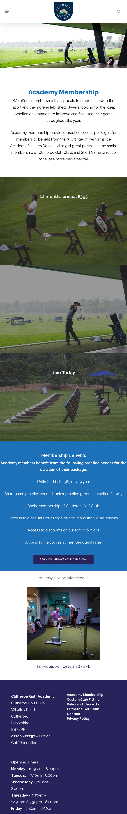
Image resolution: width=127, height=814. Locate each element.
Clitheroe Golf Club (83, 709)
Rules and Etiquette (83, 704)
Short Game (91, 152)
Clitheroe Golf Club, (56, 152)
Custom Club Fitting (83, 699)
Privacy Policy (78, 718)
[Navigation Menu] (7, 11)
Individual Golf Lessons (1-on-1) (63, 666)
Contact (74, 714)
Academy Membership (85, 694)
